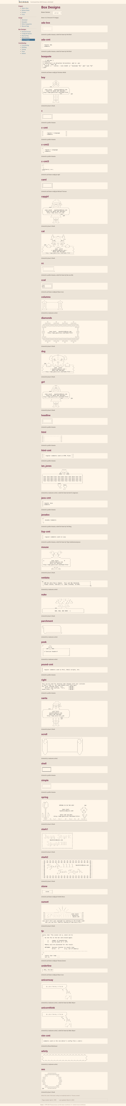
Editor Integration (27, 24)
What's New (25, 8)
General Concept (26, 31)
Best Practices (25, 37)
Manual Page (25, 26)
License (24, 12)
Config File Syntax (27, 33)
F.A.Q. (23, 14)
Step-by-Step (25, 35)
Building (24, 47)
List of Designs (26, 40)
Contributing (25, 45)
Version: (45, 12)
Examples (24, 22)
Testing (24, 49)
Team (23, 51)
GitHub (24, 53)
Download (24, 20)
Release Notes (25, 10)
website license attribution (79, 1104)
